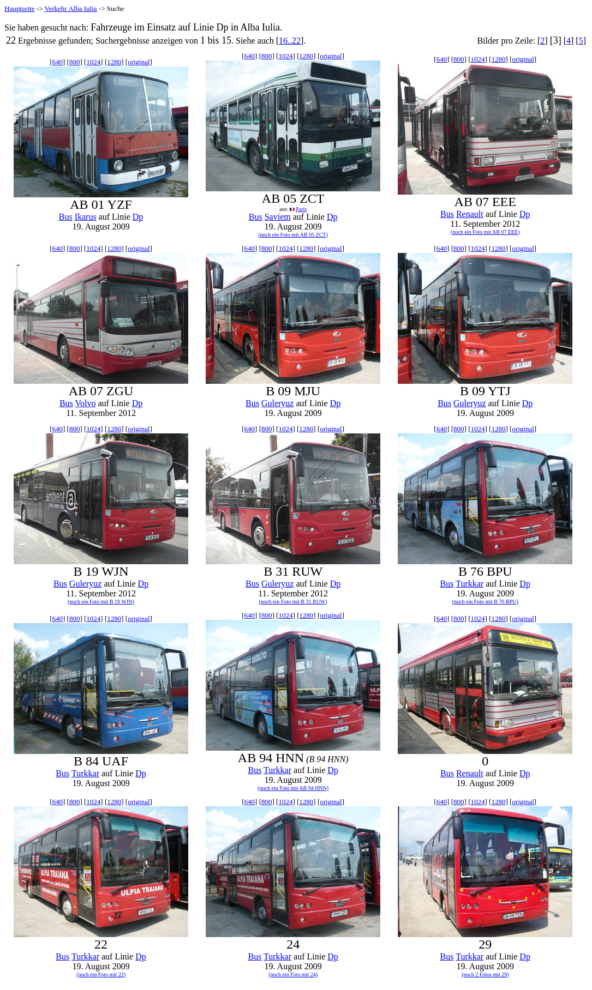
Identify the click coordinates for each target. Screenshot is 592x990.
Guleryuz (277, 403)
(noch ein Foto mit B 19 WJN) (101, 602)
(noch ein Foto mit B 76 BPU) (485, 602)
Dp (138, 216)
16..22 (290, 40)
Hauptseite (19, 8)
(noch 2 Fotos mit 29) (485, 974)
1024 (93, 62)
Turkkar (469, 583)
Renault (469, 214)
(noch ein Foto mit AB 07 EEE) (485, 232)
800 (74, 62)
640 (57, 62)
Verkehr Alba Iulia (71, 8)
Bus (66, 216)
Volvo (85, 403)
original (139, 62)
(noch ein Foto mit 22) (100, 974)
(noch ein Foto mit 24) (293, 974)
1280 (114, 62)
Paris (301, 209)
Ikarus (86, 216)
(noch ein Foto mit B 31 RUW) (293, 602)
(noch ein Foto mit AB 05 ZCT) (293, 235)
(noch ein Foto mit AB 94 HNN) (293, 788)
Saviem (278, 216)
